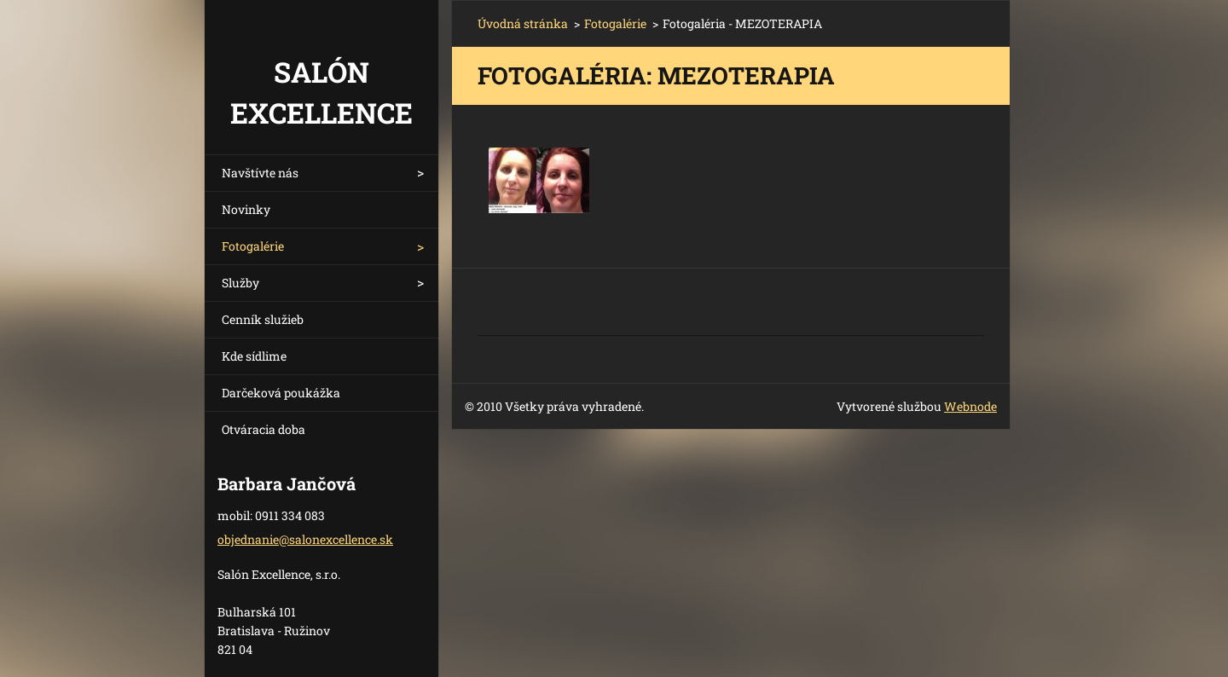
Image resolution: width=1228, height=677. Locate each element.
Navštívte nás (260, 173)
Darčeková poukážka (281, 393)
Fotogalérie (253, 246)
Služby (240, 283)
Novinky (246, 209)
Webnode (970, 406)
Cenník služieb (263, 319)
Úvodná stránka (523, 23)
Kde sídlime (254, 356)
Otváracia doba (263, 429)
